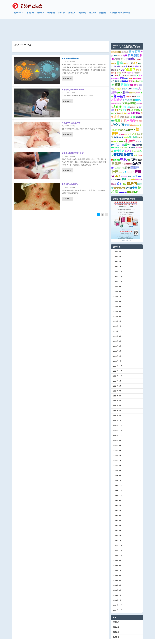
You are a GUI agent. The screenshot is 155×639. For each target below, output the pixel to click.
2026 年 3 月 (117, 239)
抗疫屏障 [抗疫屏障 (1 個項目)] (128, 171)
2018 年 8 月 (117, 548)
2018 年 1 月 (117, 583)
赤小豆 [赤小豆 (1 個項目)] (124, 55)
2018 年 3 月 (117, 573)
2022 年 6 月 (117, 319)
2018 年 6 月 (117, 558)
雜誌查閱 (82, 14)
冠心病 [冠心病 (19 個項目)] (118, 107)
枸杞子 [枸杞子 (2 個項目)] (135, 159)
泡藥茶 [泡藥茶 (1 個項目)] (122, 113)
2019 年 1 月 (117, 523)
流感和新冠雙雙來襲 (70, 41)
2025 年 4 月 (117, 294)
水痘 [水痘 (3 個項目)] (126, 107)
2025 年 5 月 (117, 289)
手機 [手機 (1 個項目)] (139, 159)
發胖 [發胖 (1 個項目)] (134, 58)
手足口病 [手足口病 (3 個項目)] (119, 127)
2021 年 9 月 (117, 364)
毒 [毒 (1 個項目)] (137, 58)
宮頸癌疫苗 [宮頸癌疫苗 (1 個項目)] (134, 90)
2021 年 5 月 (117, 384)
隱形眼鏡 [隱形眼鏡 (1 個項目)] (124, 64)
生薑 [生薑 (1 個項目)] (125, 49)
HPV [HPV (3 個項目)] (138, 75)
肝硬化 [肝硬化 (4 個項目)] (132, 117)
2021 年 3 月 (117, 394)
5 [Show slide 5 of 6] (128, 223)
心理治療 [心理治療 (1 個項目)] (123, 96)
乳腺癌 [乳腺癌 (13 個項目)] (130, 124)
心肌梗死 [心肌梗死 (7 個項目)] (129, 52)
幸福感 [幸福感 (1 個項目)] (119, 38)
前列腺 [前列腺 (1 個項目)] (117, 113)
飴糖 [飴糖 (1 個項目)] (133, 83)
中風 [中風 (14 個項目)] (123, 142)
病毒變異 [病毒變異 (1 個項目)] (118, 162)
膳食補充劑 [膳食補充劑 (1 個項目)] (136, 134)
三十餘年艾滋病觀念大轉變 (73, 72)
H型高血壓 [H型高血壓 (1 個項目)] (126, 90)
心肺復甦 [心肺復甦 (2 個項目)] (130, 155)
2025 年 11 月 (117, 259)
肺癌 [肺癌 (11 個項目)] (125, 75)
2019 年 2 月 (117, 518)
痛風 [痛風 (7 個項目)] (117, 67)
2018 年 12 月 (117, 528)
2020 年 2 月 (117, 458)
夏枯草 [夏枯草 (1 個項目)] (134, 79)
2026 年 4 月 (117, 234)
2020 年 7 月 (117, 434)
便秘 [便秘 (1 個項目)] (123, 71)
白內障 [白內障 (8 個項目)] (136, 146)
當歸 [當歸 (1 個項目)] (133, 128)
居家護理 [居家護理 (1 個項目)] (132, 130)
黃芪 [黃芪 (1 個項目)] (116, 93)
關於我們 (17, 14)
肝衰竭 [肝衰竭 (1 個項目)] (115, 124)
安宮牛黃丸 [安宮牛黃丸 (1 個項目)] (115, 130)
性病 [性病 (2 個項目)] (120, 92)
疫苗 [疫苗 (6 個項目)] (132, 99)
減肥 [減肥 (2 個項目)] (124, 155)
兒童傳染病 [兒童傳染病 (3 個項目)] (116, 82)
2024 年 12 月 (117, 314)
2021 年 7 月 (117, 374)
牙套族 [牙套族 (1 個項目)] (135, 71)
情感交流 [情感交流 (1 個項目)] (139, 143)
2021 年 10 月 (117, 359)
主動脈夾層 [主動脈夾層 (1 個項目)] (122, 175)
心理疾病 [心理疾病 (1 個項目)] (137, 42)
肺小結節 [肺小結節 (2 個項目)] (133, 120)
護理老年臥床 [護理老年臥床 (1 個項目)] (118, 120)
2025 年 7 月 (117, 279)
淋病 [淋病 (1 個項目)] (125, 46)
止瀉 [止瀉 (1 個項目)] (115, 38)
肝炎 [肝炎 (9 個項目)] (124, 103)
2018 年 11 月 (117, 533)
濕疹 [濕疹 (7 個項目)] (117, 159)
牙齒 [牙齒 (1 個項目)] (128, 93)
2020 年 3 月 (117, 453)
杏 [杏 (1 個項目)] (140, 162)
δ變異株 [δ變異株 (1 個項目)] (130, 55)
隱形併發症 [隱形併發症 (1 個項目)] (134, 68)
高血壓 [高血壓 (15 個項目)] (116, 146)
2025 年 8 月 (117, 274)
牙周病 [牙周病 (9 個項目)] (129, 42)
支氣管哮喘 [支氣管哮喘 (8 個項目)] (129, 86)
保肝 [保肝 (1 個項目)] (138, 86)
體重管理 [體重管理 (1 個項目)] (128, 147)
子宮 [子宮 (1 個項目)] (126, 159)
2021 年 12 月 (117, 349)
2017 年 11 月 (117, 593)
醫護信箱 (51, 14)
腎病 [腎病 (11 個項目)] (120, 46)
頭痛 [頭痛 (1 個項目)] (128, 96)
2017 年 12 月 (117, 588)
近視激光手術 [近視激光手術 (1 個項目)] (120, 151)
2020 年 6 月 (117, 439)
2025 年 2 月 (117, 304)
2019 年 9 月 (117, 483)
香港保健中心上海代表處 (120, 14)
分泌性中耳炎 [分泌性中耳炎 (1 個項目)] (130, 113)
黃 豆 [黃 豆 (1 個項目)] (130, 64)
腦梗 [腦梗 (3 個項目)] (124, 162)
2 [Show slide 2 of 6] (123, 223)
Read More (67, 61)
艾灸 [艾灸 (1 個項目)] (124, 93)
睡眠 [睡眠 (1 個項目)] (128, 143)
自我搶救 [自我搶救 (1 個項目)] (136, 55)
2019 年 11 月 (117, 473)
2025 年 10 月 (117, 264)
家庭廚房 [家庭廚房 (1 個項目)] (122, 124)
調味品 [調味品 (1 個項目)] (113, 55)
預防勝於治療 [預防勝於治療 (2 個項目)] (119, 171)
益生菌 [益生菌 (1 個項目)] (126, 120)
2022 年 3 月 (117, 334)
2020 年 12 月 (117, 409)
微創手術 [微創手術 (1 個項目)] (128, 134)
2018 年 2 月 (117, 578)
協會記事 (103, 14)
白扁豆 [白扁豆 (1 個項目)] (126, 117)
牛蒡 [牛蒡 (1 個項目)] (135, 138)
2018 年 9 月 (117, 543)
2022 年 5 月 (117, 324)
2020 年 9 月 (117, 424)
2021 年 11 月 (117, 354)
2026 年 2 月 (117, 244)
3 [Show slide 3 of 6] (125, 223)
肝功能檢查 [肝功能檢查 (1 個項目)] (127, 83)
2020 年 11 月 (117, 414)
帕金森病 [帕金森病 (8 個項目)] (133, 38)
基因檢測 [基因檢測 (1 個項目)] (136, 49)
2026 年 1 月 (117, 249)
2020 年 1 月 (117, 464)
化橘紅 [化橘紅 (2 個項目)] (138, 82)
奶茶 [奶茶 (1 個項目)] (127, 71)
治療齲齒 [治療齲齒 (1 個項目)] (116, 143)
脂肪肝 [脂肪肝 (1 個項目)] (128, 79)
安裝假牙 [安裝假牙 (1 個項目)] (114, 86)
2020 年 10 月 (117, 419)
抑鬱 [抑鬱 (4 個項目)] (127, 150)
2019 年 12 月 (117, 468)
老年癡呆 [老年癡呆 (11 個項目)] (119, 79)
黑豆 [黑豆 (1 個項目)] (130, 71)
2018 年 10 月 (117, 538)
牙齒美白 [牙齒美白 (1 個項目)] (138, 128)
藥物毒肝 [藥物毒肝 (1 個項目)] (138, 100)
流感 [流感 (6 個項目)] (117, 103)
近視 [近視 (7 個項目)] (116, 99)
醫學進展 (40, 14)
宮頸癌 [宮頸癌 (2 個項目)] (138, 52)
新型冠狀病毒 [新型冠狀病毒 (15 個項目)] (123, 137)
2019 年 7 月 (117, 493)
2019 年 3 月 (117, 513)
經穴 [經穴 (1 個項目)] (121, 130)
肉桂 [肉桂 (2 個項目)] (129, 162)
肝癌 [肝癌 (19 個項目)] (114, 154)
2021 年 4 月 (117, 389)
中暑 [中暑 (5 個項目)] (134, 170)
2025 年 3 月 (117, 299)
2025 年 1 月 (117, 309)
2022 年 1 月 (117, 344)
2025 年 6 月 (117, 284)
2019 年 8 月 (117, 488)
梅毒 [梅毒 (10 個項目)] (117, 42)
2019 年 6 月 (117, 498)
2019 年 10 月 (117, 478)
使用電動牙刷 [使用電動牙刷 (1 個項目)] (116, 64)
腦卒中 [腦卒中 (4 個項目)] (127, 127)
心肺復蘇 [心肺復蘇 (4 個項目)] (135, 96)
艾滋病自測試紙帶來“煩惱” (73, 136)
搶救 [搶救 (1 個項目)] (138, 79)
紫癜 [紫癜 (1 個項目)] (118, 96)
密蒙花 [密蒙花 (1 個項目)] (125, 130)
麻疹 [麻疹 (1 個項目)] (120, 155)
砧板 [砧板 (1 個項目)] (122, 53)
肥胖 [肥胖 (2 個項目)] (122, 61)
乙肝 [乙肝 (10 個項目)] (120, 166)
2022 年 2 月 (117, 339)
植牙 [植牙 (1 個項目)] (124, 167)
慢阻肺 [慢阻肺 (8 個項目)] (134, 150)
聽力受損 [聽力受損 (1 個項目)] (125, 35)
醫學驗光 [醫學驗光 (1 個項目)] (132, 75)
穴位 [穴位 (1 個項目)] (113, 162)
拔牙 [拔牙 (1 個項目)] (113, 151)
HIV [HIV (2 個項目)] (113, 58)
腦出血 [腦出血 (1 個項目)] (130, 49)
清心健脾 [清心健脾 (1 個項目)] (132, 108)
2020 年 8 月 (117, 429)
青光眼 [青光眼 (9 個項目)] (125, 67)
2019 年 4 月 (117, 508)
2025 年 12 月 (117, 254)
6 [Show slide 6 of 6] (130, 223)
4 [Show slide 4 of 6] (127, 223)
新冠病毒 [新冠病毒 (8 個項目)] (134, 34)
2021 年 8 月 (117, 369)
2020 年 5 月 (117, 444)
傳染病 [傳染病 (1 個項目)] (113, 46)
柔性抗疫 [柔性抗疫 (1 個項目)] (118, 71)
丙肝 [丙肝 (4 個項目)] (133, 142)
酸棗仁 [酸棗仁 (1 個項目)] (126, 61)
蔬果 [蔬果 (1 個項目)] (129, 159)
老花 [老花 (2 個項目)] (121, 58)
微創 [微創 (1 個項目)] (137, 162)
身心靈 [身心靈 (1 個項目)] (119, 55)
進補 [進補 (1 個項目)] (116, 58)
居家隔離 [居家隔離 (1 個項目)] (116, 49)
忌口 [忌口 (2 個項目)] (123, 42)
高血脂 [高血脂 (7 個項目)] (117, 90)
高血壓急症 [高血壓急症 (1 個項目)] (136, 64)
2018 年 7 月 (117, 553)
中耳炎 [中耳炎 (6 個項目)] (131, 103)
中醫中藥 (61, 14)
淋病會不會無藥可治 (70, 167)
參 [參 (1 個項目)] (128, 46)
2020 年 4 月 (117, 449)
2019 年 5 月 (117, 503)
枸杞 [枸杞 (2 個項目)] (136, 175)
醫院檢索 (92, 14)
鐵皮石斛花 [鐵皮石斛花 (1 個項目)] (137, 61)
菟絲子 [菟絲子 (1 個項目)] (138, 130)
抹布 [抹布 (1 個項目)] (122, 159)
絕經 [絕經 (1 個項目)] (119, 35)
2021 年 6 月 (117, 379)
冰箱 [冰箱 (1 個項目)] (119, 86)
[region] (125, 204)
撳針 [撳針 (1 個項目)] (131, 61)
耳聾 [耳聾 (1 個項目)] (121, 49)
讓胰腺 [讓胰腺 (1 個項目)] (121, 117)
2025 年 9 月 (117, 269)
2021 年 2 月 (117, 399)
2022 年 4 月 (117, 329)
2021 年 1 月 (117, 404)
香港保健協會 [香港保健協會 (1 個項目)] (124, 100)
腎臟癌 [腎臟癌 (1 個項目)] (119, 75)
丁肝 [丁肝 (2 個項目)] (131, 46)
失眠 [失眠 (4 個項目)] (125, 38)
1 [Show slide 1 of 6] (122, 223)
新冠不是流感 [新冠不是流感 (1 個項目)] (128, 58)
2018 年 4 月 (117, 568)
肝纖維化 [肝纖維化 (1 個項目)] (114, 35)
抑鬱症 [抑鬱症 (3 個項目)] (130, 175)
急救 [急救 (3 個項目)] (135, 46)
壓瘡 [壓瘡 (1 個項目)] (113, 104)
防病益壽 (71, 14)
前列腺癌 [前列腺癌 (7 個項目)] (118, 133)
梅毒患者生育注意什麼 (71, 105)
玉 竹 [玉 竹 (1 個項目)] (118, 53)
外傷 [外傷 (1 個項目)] (123, 147)
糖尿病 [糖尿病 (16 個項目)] (132, 166)
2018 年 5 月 (117, 563)
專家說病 (30, 14)
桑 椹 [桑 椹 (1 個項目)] (137, 124)
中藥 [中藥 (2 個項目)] (133, 162)
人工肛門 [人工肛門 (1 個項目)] (133, 93)
